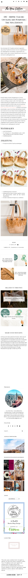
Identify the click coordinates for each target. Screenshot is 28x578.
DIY (9, 247)
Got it (19, 575)
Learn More (11, 575)
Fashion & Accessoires (17, 247)
